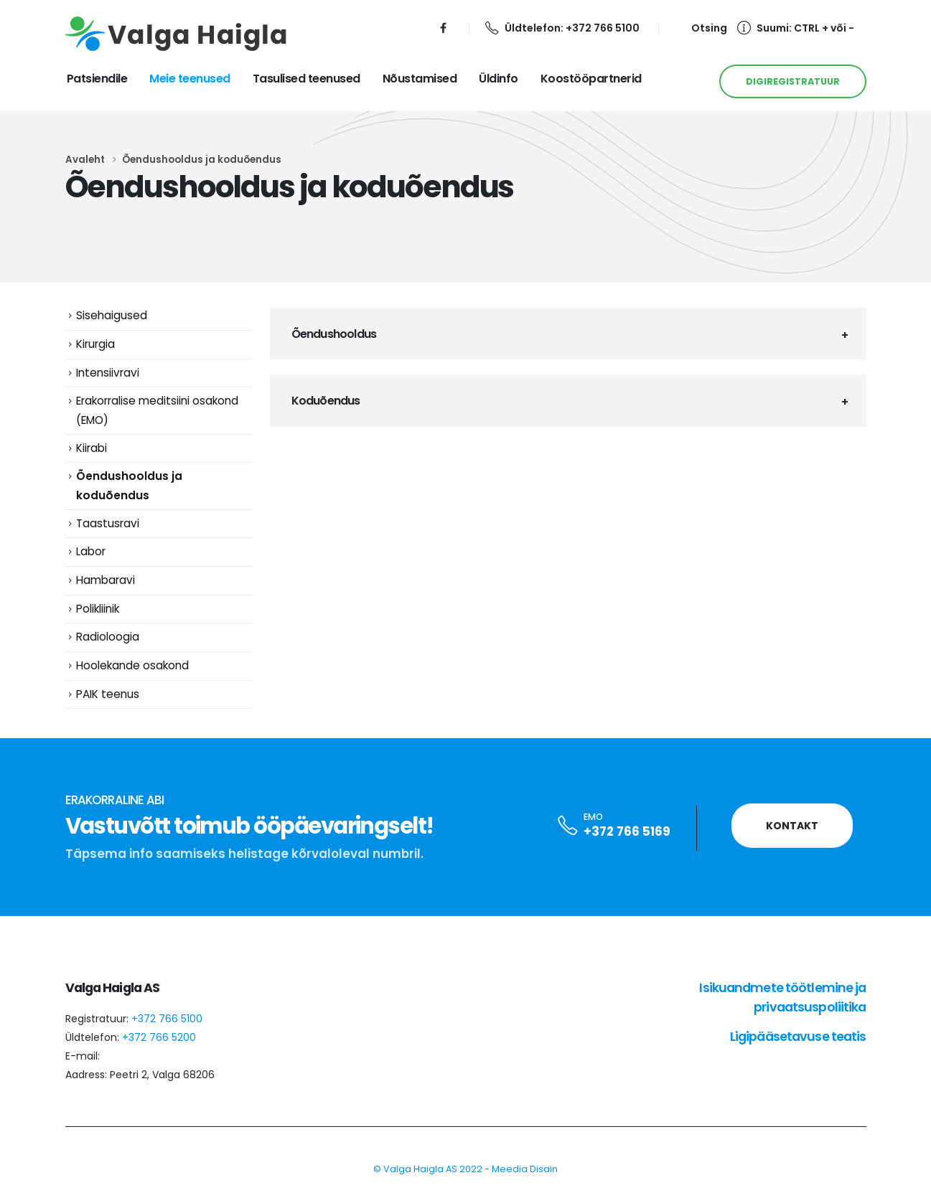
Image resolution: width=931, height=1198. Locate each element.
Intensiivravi (107, 372)
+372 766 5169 (627, 832)
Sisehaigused (111, 315)
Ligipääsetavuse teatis (798, 1038)
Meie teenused (189, 78)
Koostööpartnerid (591, 78)
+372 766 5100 (166, 1021)
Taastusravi (107, 524)
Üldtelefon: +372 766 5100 (562, 28)
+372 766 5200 (159, 1039)
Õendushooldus (334, 334)
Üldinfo (498, 78)
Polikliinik (97, 609)
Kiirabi (91, 448)
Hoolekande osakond (132, 666)
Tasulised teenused (306, 78)
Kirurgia (95, 344)
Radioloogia (107, 638)
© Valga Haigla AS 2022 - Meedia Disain (465, 1171)
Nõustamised (420, 78)
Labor (91, 552)
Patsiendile (97, 78)
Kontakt (792, 828)
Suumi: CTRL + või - (795, 28)
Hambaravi (105, 581)
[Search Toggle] (701, 28)
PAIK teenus (107, 695)
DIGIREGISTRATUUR (793, 81)
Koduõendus (325, 400)
